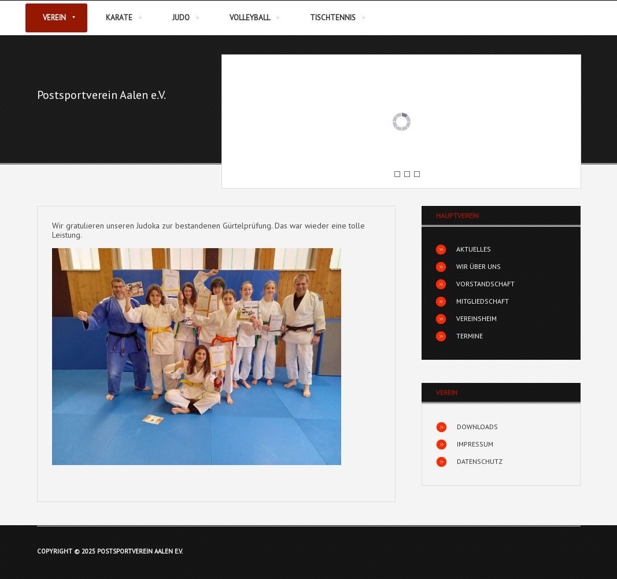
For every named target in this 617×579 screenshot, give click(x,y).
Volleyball (250, 18)
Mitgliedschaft (482, 301)
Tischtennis (333, 18)
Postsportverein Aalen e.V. (101, 95)
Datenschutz (480, 461)
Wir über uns (478, 266)
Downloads (477, 426)
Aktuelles (473, 249)
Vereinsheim (476, 318)
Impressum (475, 444)
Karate (119, 18)
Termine (469, 335)
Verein (54, 18)
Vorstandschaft (485, 283)
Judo (181, 18)
